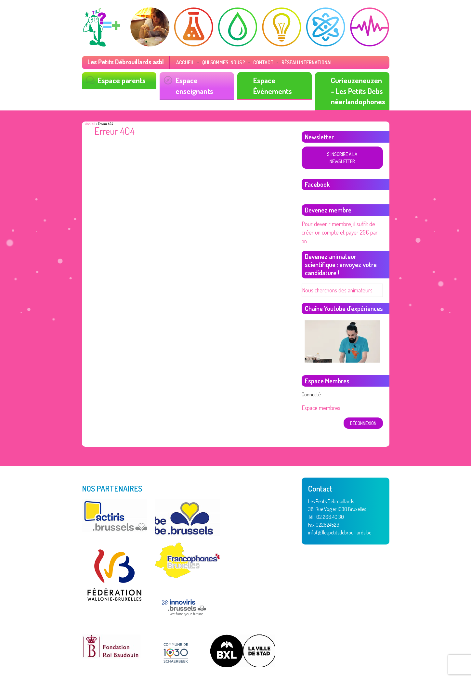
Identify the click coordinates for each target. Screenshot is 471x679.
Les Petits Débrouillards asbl (123, 61)
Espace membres (319, 385)
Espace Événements (271, 84)
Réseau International (289, 62)
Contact (249, 62)
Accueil (179, 62)
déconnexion (363, 400)
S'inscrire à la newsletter (342, 150)
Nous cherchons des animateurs (334, 268)
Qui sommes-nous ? (214, 62)
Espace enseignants (193, 84)
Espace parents (120, 79)
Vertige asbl (116, 657)
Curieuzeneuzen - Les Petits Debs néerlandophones (356, 89)
